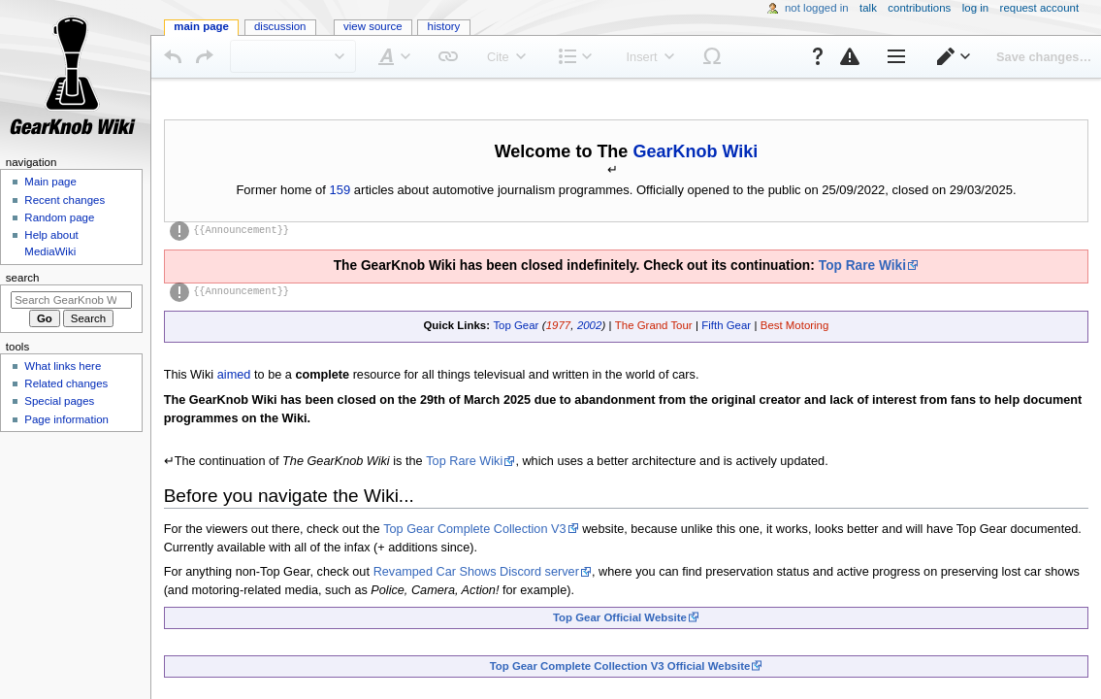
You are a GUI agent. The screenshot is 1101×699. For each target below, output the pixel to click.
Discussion (280, 26)
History (444, 26)
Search (23, 277)
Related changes (66, 383)
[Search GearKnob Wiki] (71, 300)
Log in (975, 8)
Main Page (201, 26)
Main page (50, 181)
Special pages (59, 401)
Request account (1040, 8)
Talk (868, 8)
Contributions (919, 8)
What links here (62, 366)
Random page (59, 217)
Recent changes (64, 200)
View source (372, 26)
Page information (66, 419)
